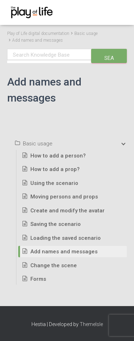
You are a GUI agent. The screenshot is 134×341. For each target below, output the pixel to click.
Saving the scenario (55, 224)
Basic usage (86, 33)
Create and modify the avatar (67, 210)
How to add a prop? (55, 169)
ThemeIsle (91, 324)
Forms (38, 279)
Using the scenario (54, 183)
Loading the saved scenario (65, 238)
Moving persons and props (64, 196)
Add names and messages (37, 40)
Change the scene (53, 265)
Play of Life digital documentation (38, 33)
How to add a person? (58, 156)
